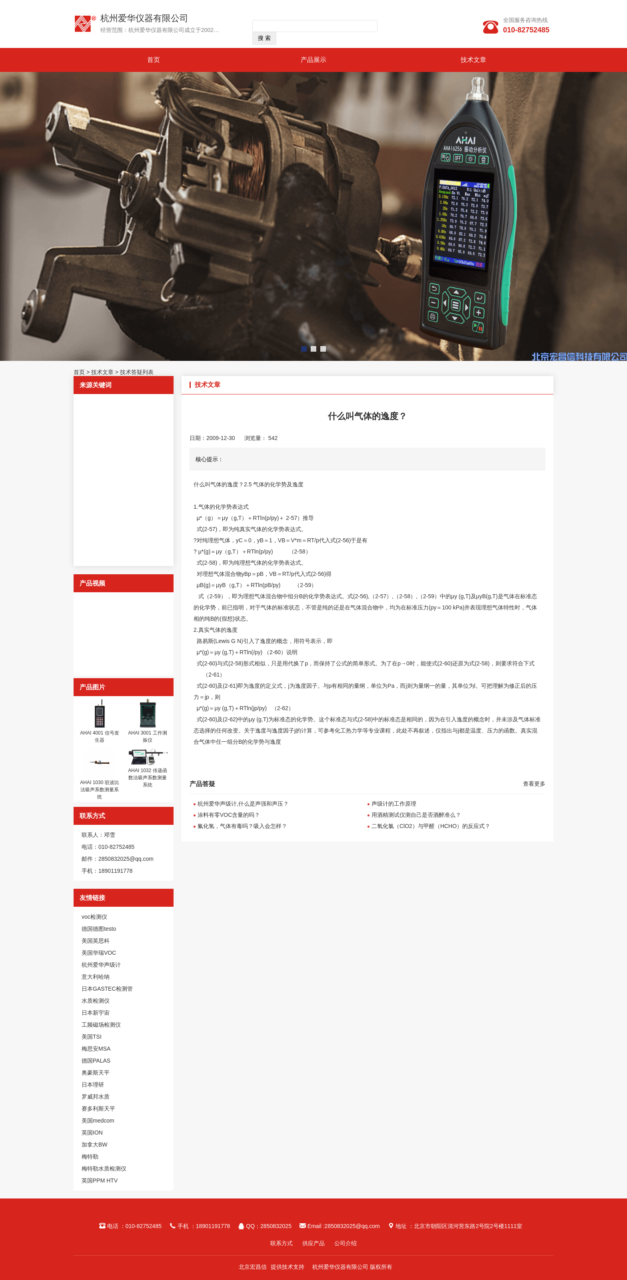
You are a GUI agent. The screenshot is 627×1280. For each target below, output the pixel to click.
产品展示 (313, 59)
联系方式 (281, 1243)
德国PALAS (96, 1060)
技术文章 (473, 59)
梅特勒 (90, 1156)
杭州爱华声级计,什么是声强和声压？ (243, 803)
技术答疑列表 (137, 372)
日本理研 (93, 1084)
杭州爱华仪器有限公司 (144, 18)
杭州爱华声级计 (101, 964)
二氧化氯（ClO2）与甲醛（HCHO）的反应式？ (430, 826)
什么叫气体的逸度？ (219, 484)
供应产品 (313, 1243)
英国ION (92, 1132)
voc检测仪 (94, 917)
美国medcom (98, 1120)
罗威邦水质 (96, 1096)
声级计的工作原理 (393, 803)
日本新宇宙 (96, 1012)
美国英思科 (96, 941)
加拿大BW (95, 1144)
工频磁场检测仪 (101, 1024)
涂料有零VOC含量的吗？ (229, 815)
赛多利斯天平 (98, 1108)
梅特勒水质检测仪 (104, 1168)
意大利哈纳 (96, 976)
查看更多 (534, 783)
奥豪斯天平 (96, 1072)
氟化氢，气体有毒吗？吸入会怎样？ (242, 826)
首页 (153, 59)
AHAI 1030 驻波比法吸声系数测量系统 (99, 790)
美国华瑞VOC (99, 953)
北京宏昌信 (253, 1267)
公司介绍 (345, 1243)
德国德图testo (99, 929)
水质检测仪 (96, 1000)
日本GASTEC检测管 (107, 988)
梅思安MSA (96, 1048)
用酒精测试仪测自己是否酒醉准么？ (416, 815)
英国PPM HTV (100, 1180)
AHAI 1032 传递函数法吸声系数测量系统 (147, 778)
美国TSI (92, 1036)
